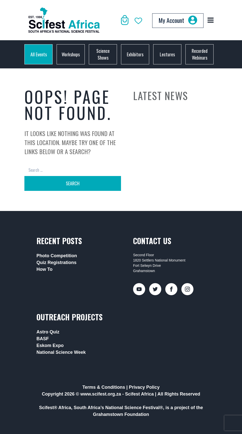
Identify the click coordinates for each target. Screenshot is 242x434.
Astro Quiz (47, 331)
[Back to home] (64, 20)
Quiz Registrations (56, 262)
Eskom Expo (50, 345)
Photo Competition (56, 255)
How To (44, 269)
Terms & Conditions (104, 387)
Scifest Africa (139, 394)
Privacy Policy (144, 387)
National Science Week (61, 352)
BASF (42, 338)
